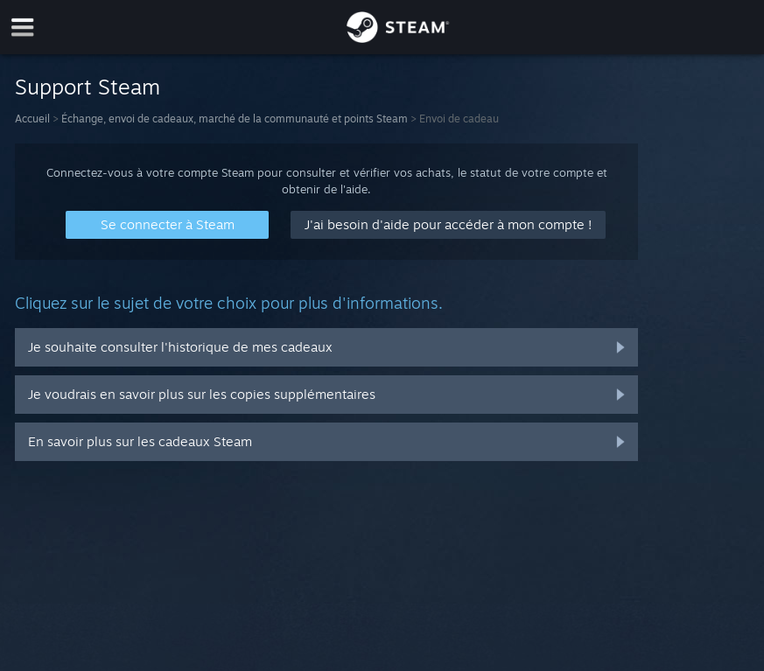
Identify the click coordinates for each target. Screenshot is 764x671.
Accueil (32, 118)
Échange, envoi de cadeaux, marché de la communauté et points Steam (234, 118)
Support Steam (87, 86)
